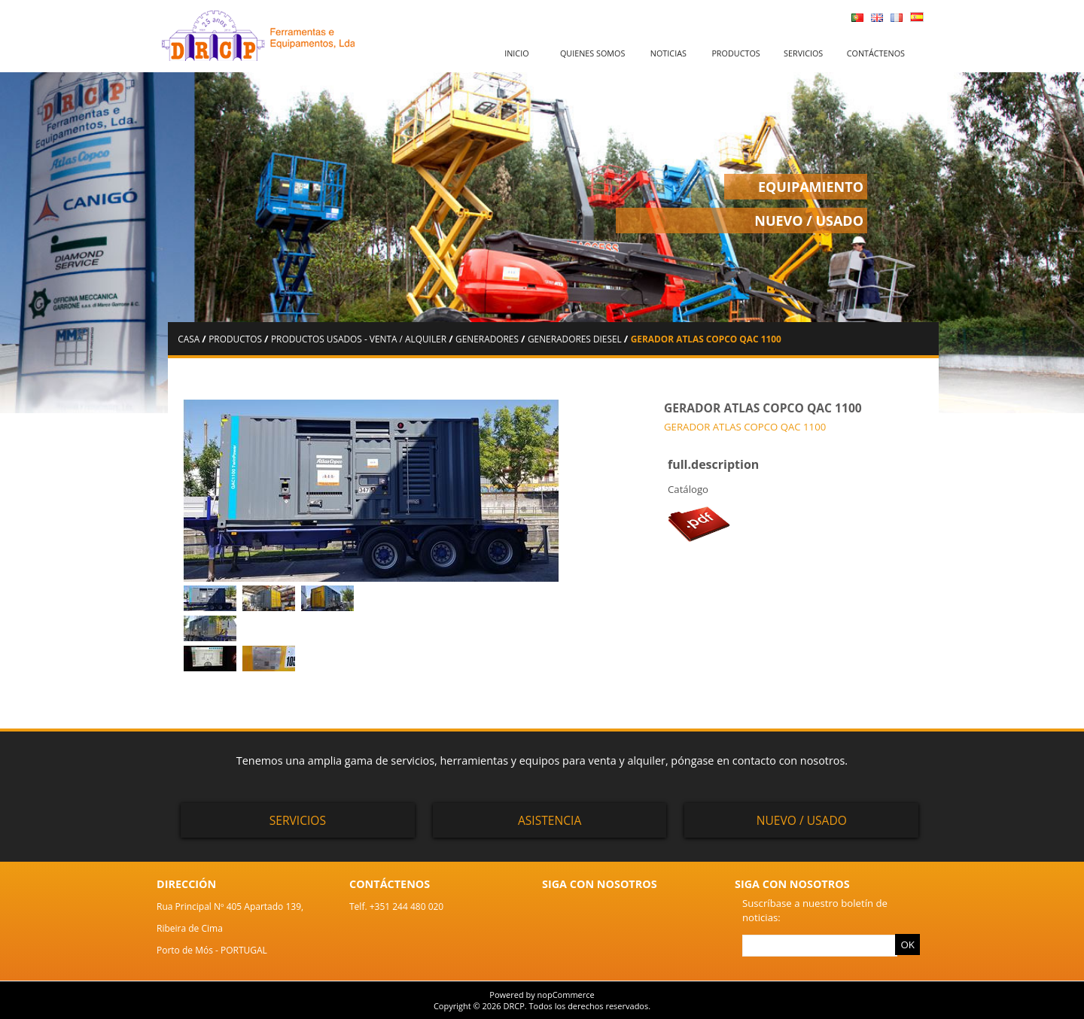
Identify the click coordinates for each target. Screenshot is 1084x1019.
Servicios (803, 53)
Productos (735, 53)
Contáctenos (876, 53)
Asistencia (549, 820)
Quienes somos (593, 53)
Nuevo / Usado (802, 820)
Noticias (668, 53)
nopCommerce (566, 994)
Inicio (516, 53)
